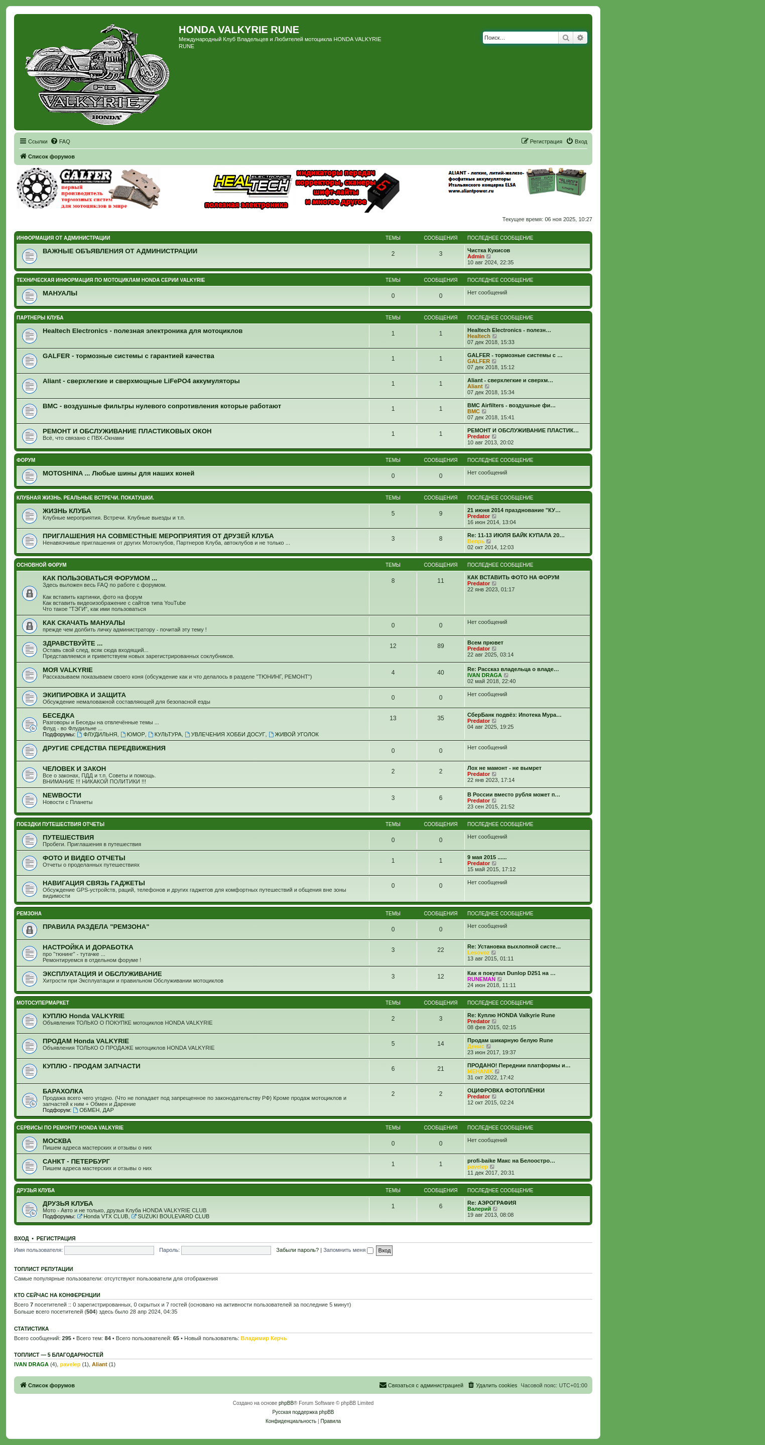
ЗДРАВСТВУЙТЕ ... (72, 643)
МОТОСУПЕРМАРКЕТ (43, 1003)
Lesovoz (478, 952)
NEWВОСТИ (62, 795)
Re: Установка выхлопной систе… (514, 946)
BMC (473, 411)
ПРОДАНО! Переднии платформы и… (519, 1065)
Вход (21, 1238)
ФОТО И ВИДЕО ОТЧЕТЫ (84, 858)
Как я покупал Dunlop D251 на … (511, 973)
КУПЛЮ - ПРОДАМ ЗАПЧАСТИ (92, 1066)
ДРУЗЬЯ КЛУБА (36, 1190)
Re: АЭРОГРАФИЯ (492, 1203)
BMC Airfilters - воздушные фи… (511, 405)
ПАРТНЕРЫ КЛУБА (40, 317)
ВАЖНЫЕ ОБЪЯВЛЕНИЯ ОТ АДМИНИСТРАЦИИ (120, 251)
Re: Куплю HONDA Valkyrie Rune (511, 1015)
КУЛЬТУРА (165, 734)
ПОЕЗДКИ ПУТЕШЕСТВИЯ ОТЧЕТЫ (60, 824)
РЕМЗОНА (29, 913)
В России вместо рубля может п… (513, 794)
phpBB (286, 1403)
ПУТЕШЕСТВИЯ (68, 837)
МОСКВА (57, 1141)
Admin (475, 256)
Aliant (475, 386)
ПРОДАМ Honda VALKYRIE (86, 1041)
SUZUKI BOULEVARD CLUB (171, 1216)
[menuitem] (60, 141)
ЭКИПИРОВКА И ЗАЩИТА (84, 695)
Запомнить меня (348, 1250)
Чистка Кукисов (488, 250)
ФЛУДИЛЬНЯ (97, 734)
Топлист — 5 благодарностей (58, 1355)
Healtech (478, 336)
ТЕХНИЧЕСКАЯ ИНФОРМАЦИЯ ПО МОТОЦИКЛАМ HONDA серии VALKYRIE (111, 280)
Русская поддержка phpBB (303, 1412)
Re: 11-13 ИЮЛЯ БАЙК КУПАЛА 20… (516, 535)
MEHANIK (480, 1071)
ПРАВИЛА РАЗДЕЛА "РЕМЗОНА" (96, 926)
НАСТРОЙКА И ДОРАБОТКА (88, 947)
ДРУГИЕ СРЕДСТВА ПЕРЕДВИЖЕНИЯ (104, 748)
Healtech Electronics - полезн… (509, 330)
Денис (475, 1046)
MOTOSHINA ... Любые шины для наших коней (118, 473)
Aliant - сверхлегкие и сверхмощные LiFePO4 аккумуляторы (141, 381)
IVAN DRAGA (484, 675)
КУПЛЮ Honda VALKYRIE (83, 1016)
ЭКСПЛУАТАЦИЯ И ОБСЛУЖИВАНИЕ (102, 974)
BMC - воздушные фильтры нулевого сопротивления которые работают (162, 406)
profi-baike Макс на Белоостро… (511, 1161)
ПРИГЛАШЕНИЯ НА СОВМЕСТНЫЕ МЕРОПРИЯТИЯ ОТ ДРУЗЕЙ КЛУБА (158, 536)
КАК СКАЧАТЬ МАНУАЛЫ (84, 622)
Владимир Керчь (264, 1338)
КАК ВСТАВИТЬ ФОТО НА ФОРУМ (513, 577)
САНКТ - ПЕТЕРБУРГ (76, 1161)
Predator (478, 436)
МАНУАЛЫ (60, 293)
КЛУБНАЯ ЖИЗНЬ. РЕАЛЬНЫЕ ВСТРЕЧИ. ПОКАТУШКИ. (85, 498)
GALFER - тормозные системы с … (515, 355)
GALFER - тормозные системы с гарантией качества (128, 356)
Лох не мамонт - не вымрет (504, 768)
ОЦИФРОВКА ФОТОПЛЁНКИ (506, 1090)
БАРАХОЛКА (63, 1091)
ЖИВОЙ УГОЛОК (294, 734)
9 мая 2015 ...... (487, 857)
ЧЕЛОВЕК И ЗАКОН (74, 768)
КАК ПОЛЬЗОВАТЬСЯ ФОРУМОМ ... (100, 578)
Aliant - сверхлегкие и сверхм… (510, 380)
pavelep (477, 1167)
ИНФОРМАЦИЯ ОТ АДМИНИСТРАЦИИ (63, 238)
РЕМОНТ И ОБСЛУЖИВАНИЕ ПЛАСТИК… (523, 430)
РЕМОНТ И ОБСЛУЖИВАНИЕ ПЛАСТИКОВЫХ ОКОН (127, 431)
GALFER (478, 361)
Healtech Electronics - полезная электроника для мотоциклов (142, 331)
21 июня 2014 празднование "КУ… (514, 510)
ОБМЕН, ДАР (93, 1110)
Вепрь (475, 541)
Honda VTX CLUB (102, 1216)
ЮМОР (132, 734)
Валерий (479, 1209)
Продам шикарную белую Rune (510, 1040)
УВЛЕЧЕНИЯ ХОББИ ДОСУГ (225, 734)
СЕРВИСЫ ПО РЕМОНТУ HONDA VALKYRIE (70, 1128)
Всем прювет (485, 642)
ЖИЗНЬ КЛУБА (67, 511)
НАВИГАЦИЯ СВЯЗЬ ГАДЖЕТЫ (94, 883)
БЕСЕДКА (59, 715)
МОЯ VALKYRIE (68, 670)
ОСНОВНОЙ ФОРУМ (42, 565)
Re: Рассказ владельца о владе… (513, 669)
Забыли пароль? (297, 1250)
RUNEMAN (481, 979)
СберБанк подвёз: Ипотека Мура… (514, 715)
